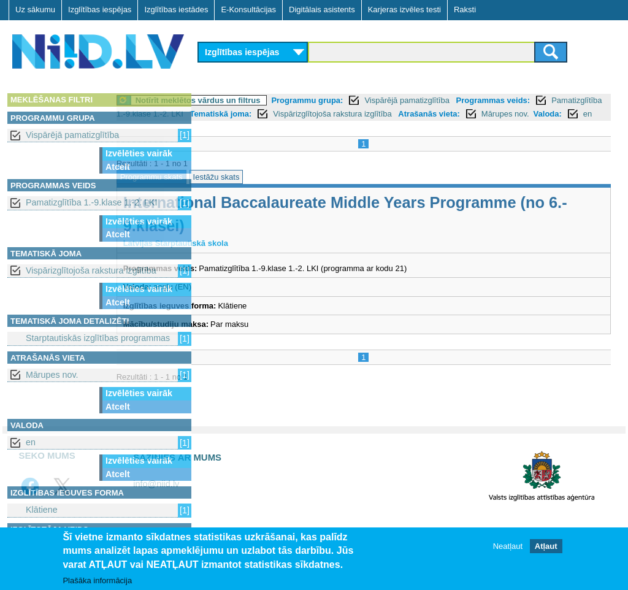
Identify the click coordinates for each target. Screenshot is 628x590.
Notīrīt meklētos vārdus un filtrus (282, 100)
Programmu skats (236, 190)
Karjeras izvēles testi (404, 9)
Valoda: (354, 127)
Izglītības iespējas (99, 9)
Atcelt (117, 167)
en (31, 442)
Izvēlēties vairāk (138, 153)
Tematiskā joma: (403, 113)
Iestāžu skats (301, 190)
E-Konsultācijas (248, 9)
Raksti (465, 9)
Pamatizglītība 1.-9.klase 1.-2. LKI (92, 202)
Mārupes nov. (52, 375)
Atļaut (546, 546)
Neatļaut (508, 546)
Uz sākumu (35, 9)
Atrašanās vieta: (236, 127)
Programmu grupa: (392, 100)
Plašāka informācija (97, 580)
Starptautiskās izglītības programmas (98, 338)
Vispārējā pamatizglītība (72, 135)
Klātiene (42, 510)
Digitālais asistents (322, 9)
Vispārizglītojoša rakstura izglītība (91, 270)
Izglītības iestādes (176, 9)
